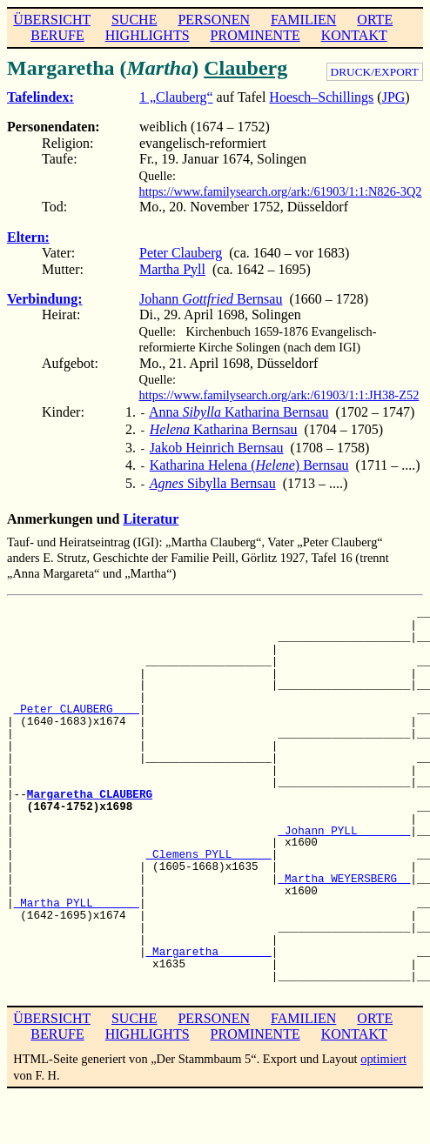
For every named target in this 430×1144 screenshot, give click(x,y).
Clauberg (245, 68)
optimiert (383, 1050)
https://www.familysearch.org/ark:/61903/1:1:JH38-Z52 (279, 395)
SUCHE (134, 19)
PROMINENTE (255, 35)
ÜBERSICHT (52, 19)
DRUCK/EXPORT (375, 71)
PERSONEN (214, 19)
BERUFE (57, 35)
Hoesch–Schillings (321, 97)
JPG (394, 97)
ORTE (375, 19)
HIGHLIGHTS (147, 35)
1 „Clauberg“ (176, 97)
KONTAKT (354, 35)
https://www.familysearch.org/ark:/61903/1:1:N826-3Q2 (280, 191)
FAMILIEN (303, 19)
